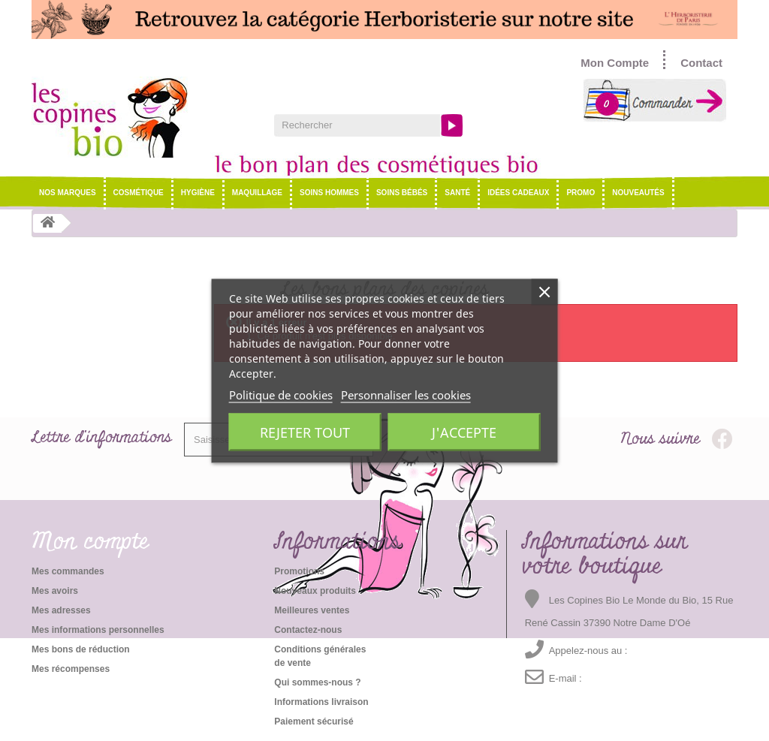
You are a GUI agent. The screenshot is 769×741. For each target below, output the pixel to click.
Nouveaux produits (315, 591)
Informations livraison (321, 702)
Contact (701, 62)
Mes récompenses (71, 669)
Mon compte (90, 542)
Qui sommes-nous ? (317, 682)
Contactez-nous (308, 630)
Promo (580, 192)
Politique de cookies (281, 394)
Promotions (299, 571)
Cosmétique (138, 192)
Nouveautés (638, 192)
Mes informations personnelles (98, 630)
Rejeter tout (305, 432)
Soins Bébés (401, 192)
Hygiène (198, 192)
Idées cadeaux (518, 192)
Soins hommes (329, 192)
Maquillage (257, 192)
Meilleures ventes (311, 610)
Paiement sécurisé (313, 721)
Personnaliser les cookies (406, 394)
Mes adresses (61, 610)
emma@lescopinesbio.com (638, 678)
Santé (457, 192)
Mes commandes (68, 571)
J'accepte (464, 432)
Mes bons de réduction (81, 649)
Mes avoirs (55, 591)
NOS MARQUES (67, 192)
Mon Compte (615, 62)
